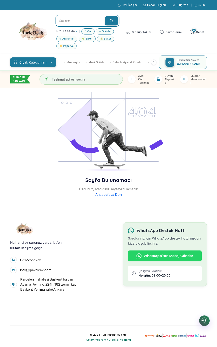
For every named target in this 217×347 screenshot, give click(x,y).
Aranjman (67, 39)
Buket (105, 39)
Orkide (105, 31)
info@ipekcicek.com (35, 270)
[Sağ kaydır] (153, 62)
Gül (88, 31)
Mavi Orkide (95, 62)
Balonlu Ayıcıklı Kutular (126, 62)
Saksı (87, 39)
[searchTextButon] (111, 20)
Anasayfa (72, 62)
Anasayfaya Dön (108, 194)
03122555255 (30, 260)
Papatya (67, 46)
